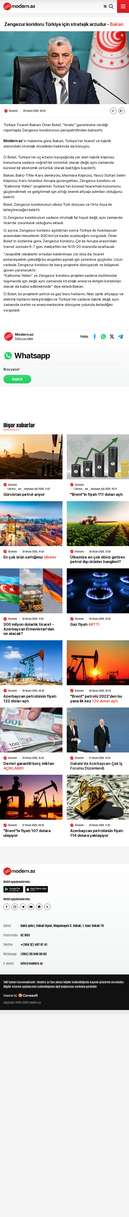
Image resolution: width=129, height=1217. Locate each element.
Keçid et (17, 379)
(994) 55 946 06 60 (34, 953)
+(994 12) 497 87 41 (34, 944)
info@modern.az (32, 963)
